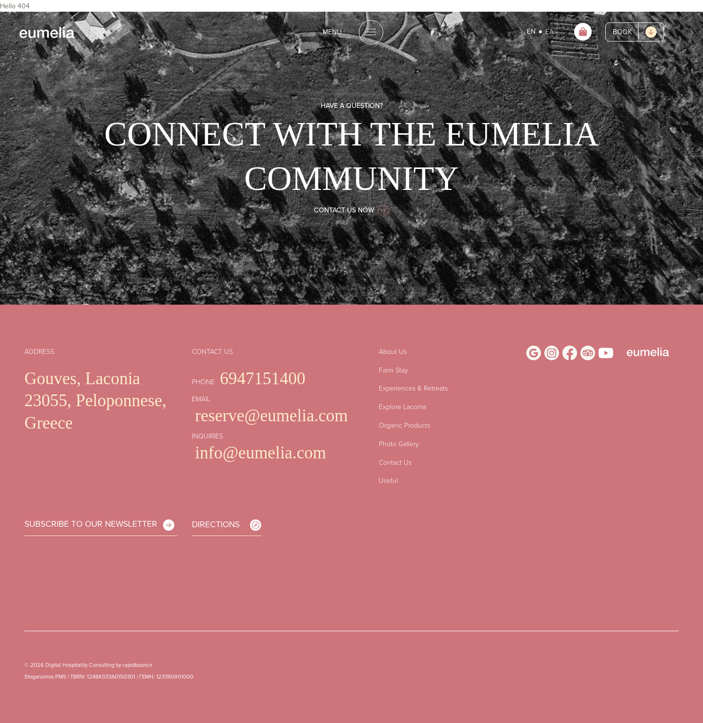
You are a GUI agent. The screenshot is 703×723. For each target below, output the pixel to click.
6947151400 (263, 378)
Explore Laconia (402, 406)
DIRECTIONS (226, 524)
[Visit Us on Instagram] (551, 353)
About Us (393, 351)
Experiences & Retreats (413, 387)
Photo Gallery (399, 443)
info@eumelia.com (260, 452)
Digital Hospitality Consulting (79, 665)
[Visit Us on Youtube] (606, 353)
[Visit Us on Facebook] (569, 353)
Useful (388, 480)
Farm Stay (393, 369)
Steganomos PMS (45, 677)
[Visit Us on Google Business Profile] (533, 353)
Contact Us (395, 462)
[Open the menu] (351, 32)
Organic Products (404, 425)
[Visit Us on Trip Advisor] (587, 353)
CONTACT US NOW (351, 210)
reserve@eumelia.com (271, 415)
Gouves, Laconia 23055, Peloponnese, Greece (95, 401)
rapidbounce (137, 665)
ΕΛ (549, 31)
